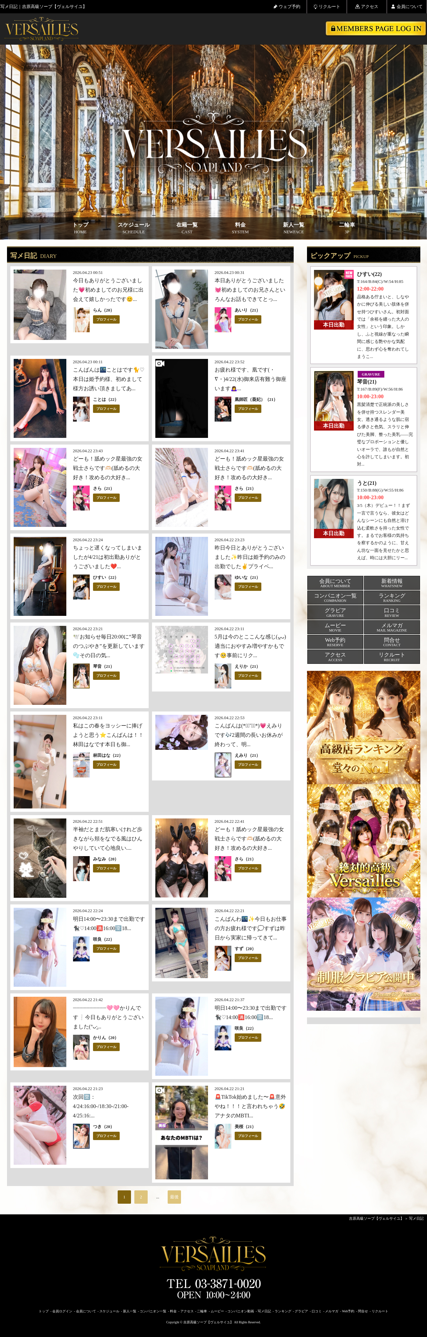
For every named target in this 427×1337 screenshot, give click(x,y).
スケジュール (133, 228)
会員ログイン (62, 1311)
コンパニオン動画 (240, 1311)
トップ (80, 228)
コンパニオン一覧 (153, 1311)
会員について (407, 6)
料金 (240, 228)
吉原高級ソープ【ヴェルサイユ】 (376, 1218)
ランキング (283, 1311)
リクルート (327, 6)
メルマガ (331, 1311)
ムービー (217, 1311)
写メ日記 (416, 1218)
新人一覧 (293, 228)
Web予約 (348, 1311)
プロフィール (106, 319)
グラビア (301, 1311)
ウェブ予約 (287, 6)
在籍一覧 (187, 228)
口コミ (317, 1311)
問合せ (363, 1311)
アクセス (366, 6)
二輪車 (347, 228)
